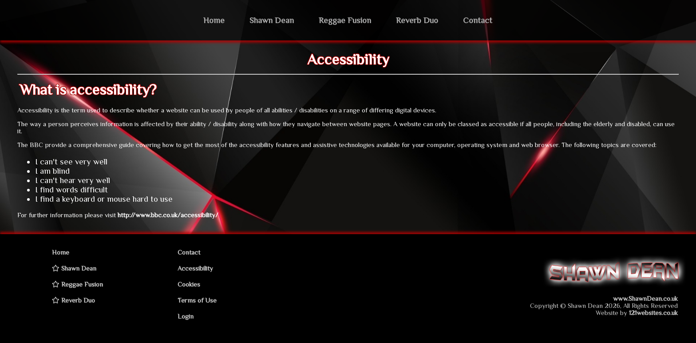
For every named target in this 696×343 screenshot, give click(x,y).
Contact (477, 20)
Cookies (189, 284)
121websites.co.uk (653, 312)
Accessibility (195, 268)
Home (214, 20)
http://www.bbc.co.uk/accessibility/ (168, 215)
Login (186, 316)
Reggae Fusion (345, 20)
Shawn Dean (271, 20)
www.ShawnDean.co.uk (645, 298)
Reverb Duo (417, 20)
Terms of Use (197, 300)
